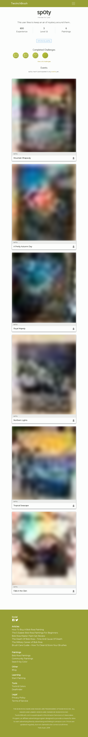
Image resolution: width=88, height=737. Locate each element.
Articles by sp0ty (44, 41)
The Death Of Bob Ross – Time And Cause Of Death (37, 639)
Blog (14, 670)
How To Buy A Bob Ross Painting (28, 629)
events (53, 71)
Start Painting (18, 678)
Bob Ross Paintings (21, 655)
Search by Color (19, 662)
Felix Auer (42, 728)
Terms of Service (20, 701)
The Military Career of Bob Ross (27, 642)
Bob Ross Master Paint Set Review (28, 636)
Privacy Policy (18, 698)
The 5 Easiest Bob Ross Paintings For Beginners (35, 633)
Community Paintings (22, 658)
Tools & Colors (18, 686)
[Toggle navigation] (73, 3)
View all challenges (44, 61)
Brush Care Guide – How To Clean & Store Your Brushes (39, 645)
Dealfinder (17, 689)
